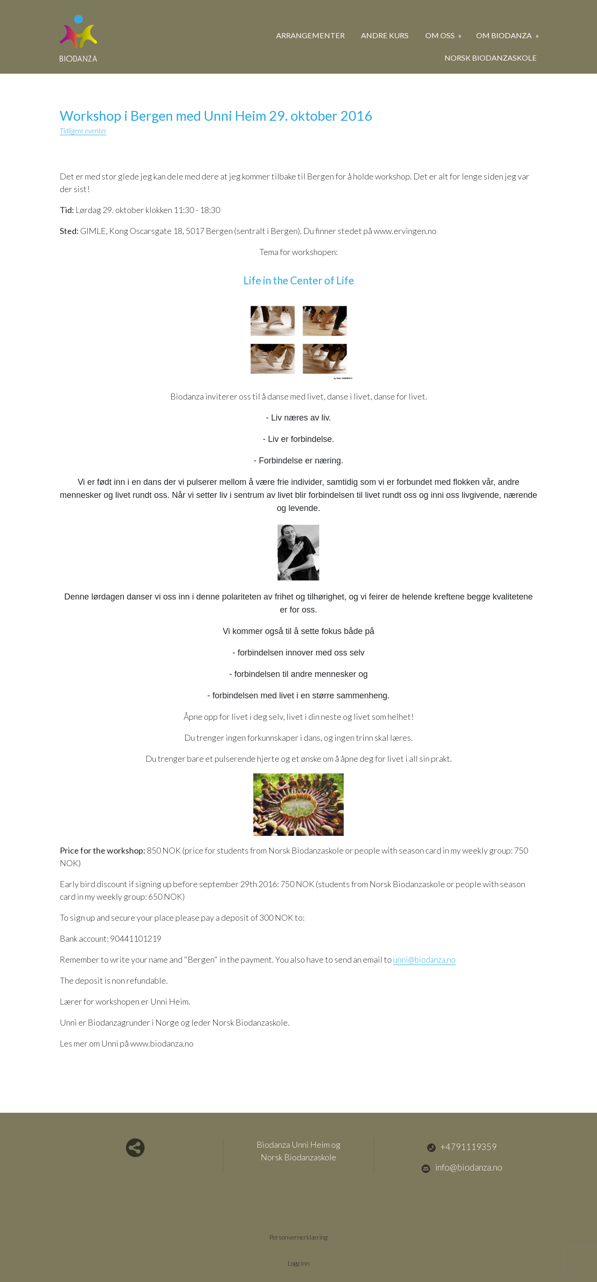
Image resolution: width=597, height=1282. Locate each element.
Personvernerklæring (298, 1236)
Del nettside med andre (135, 1147)
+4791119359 (461, 1146)
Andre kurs (385, 35)
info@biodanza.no (462, 1167)
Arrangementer (310, 35)
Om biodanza (504, 35)
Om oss (440, 35)
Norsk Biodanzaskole (490, 57)
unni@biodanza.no (425, 959)
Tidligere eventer (84, 130)
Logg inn (299, 1262)
